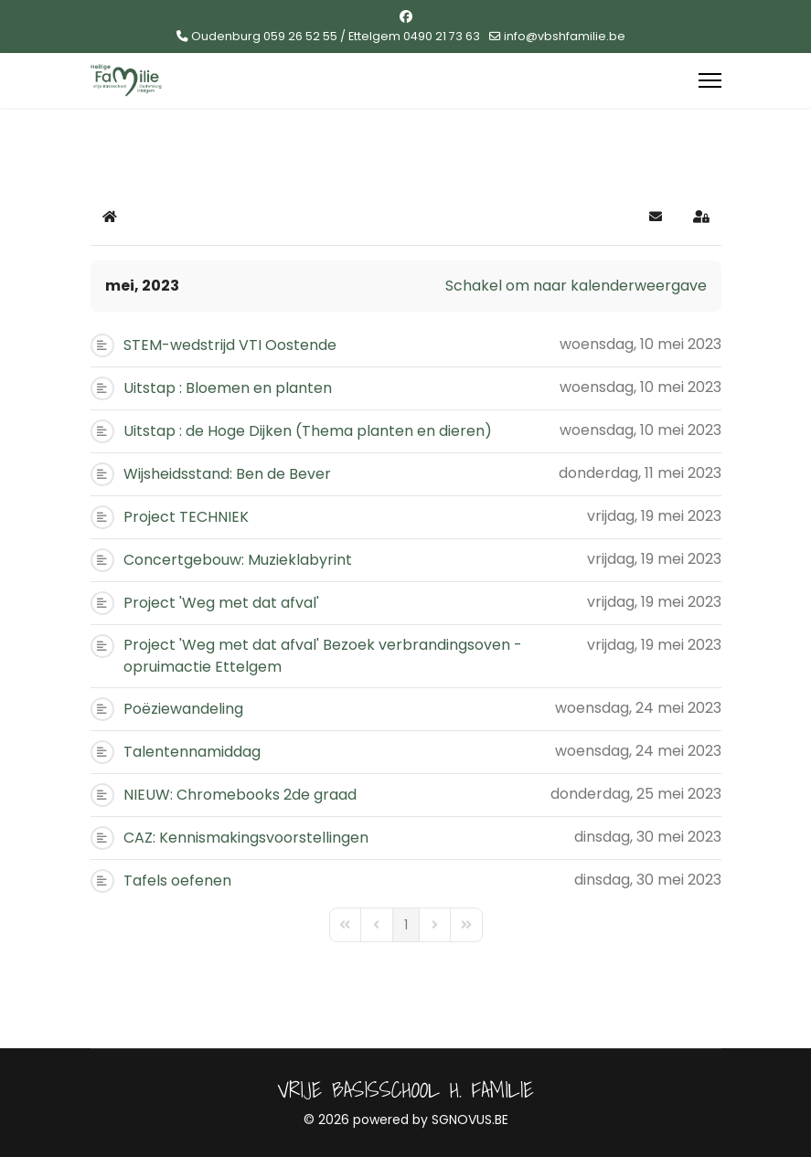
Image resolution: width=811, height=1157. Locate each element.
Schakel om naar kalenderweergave (576, 285)
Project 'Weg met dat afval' (221, 602)
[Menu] (710, 80)
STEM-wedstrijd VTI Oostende (229, 345)
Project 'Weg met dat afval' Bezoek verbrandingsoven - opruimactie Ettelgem (322, 655)
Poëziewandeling (183, 708)
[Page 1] (406, 925)
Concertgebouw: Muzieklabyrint (237, 559)
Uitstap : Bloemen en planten (227, 387)
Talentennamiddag (192, 751)
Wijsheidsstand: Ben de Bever (227, 473)
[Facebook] (406, 16)
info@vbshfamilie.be (564, 36)
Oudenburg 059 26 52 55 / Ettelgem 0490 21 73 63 (335, 36)
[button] (655, 216)
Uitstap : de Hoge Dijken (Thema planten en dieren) (307, 430)
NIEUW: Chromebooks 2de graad (240, 794)
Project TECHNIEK (186, 516)
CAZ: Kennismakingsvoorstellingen (245, 837)
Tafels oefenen (177, 880)
